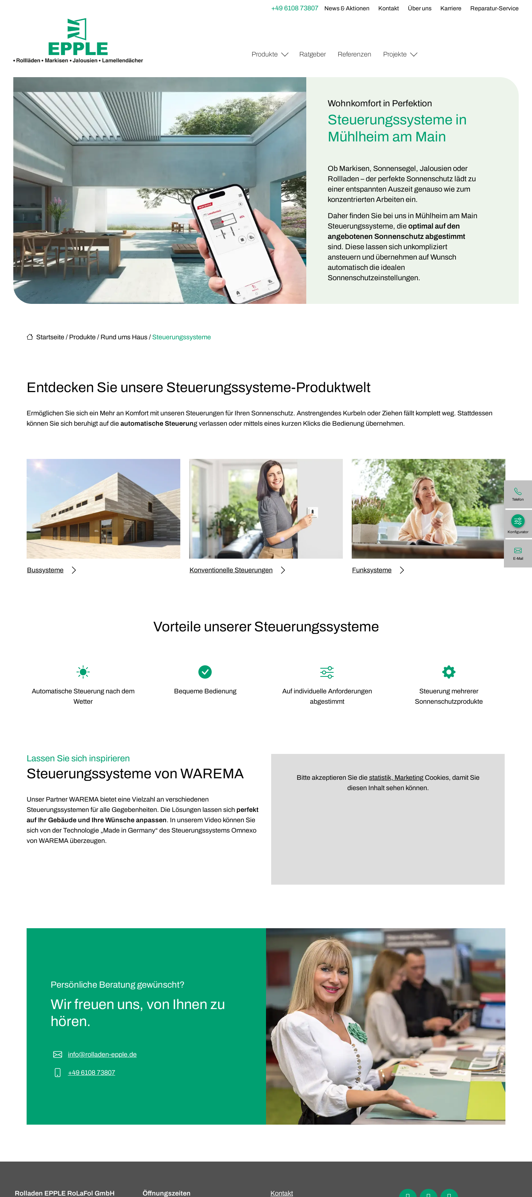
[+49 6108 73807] (518, 494)
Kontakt (388, 8)
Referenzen (354, 54)
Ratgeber (312, 54)
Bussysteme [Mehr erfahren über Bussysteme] (51, 570)
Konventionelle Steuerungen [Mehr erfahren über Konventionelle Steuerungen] (237, 570)
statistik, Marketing (396, 777)
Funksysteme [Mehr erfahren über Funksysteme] (378, 570)
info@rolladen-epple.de (102, 1054)
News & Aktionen (346, 8)
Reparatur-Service (494, 8)
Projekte (395, 54)
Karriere (450, 8)
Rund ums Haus (123, 337)
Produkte (265, 54)
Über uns (420, 8)
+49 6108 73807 (294, 8)
